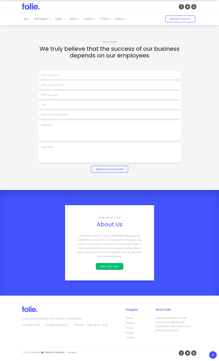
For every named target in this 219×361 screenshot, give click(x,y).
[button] (41, 19)
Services (130, 322)
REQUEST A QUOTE (180, 19)
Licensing (71, 352)
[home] (31, 6)
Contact (130, 337)
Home (129, 318)
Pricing (129, 332)
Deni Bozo (35, 352)
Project (130, 327)
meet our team (109, 266)
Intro (26, 18)
